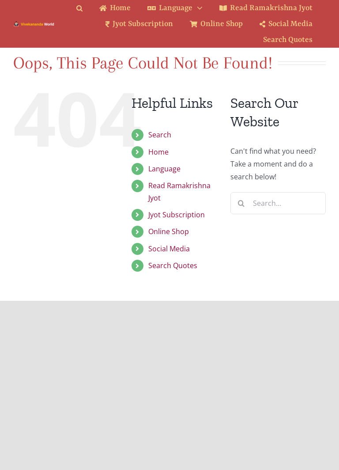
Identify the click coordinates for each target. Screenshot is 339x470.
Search (159, 135)
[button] (86, 8)
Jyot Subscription (176, 215)
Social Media (169, 249)
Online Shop (168, 231)
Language (164, 169)
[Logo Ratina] (34, 24)
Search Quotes (172, 265)
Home (158, 152)
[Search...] (278, 203)
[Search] (241, 203)
